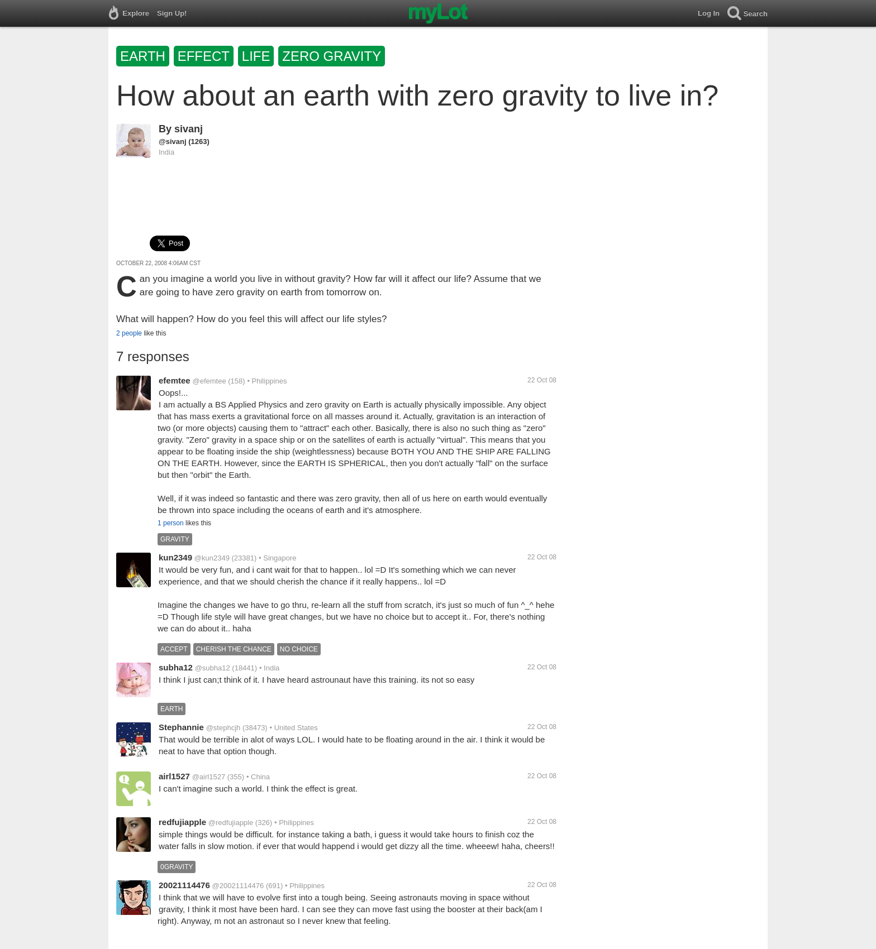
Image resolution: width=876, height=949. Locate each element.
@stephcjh (223, 727)
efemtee (175, 380)
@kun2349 (212, 558)
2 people (129, 333)
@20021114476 (238, 885)
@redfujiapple (230, 822)
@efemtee (209, 381)
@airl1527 (208, 777)
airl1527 (174, 776)
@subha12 (212, 668)
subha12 (176, 667)
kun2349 (175, 557)
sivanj (188, 129)
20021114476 (184, 885)
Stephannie (181, 727)
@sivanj (173, 141)
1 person (171, 523)
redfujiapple (182, 822)
